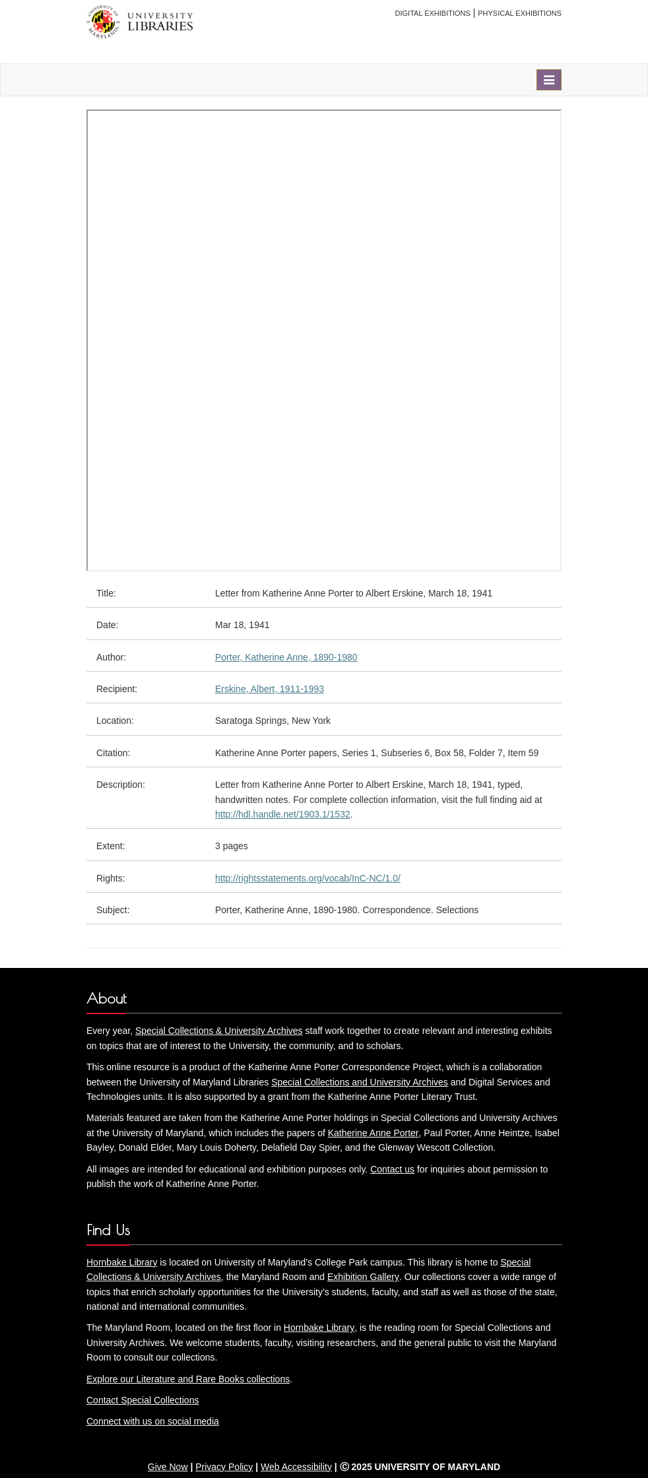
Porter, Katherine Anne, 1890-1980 (286, 657)
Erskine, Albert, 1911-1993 (269, 689)
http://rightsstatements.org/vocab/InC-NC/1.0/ (308, 878)
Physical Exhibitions (520, 13)
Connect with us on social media (152, 1421)
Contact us (392, 1169)
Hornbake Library (121, 1262)
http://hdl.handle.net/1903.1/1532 (282, 814)
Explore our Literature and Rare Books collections (188, 1379)
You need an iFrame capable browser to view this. (324, 340)
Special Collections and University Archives (359, 1082)
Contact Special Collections (142, 1400)
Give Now (168, 1467)
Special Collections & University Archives (219, 1030)
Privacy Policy (224, 1467)
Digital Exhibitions (432, 13)
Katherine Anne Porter (373, 1133)
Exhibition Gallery (363, 1276)
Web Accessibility (296, 1467)
